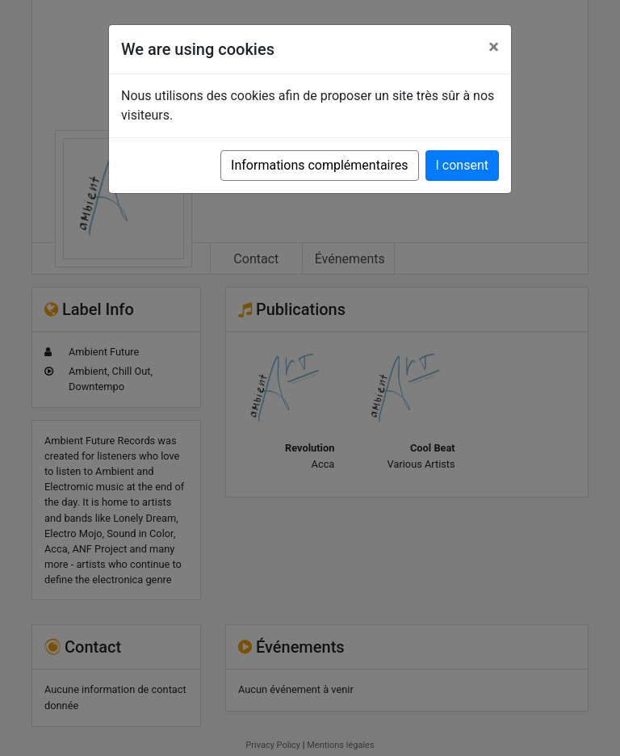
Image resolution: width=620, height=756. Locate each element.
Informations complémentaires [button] (319, 165)
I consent (462, 165)
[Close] (493, 47)
